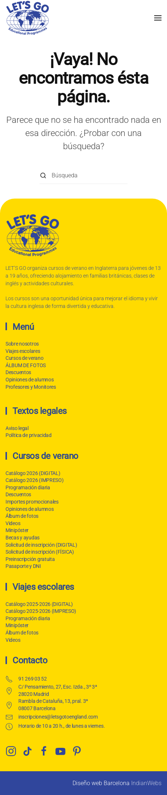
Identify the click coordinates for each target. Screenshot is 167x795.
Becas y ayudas (21, 537)
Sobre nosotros (21, 344)
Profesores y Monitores (30, 387)
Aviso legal (16, 428)
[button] (158, 17)
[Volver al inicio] (27, 17)
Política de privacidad (28, 435)
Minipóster (15, 530)
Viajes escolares (22, 351)
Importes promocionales (30, 502)
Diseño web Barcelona (101, 783)
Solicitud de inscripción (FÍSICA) (38, 552)
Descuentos (17, 372)
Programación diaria (26, 487)
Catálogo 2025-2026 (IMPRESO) (39, 611)
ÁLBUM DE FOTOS (25, 365)
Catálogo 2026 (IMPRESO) (33, 480)
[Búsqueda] (83, 175)
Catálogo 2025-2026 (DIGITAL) (38, 604)
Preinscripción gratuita (29, 559)
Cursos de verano (24, 358)
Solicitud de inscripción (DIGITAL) (40, 545)
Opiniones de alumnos (29, 380)
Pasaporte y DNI (22, 566)
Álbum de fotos (20, 516)
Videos (11, 523)
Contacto (28, 660)
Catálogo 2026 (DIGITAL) (31, 473)
